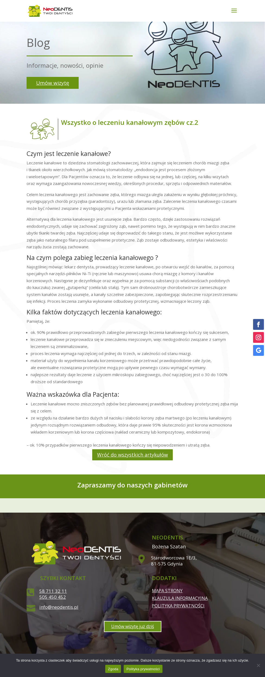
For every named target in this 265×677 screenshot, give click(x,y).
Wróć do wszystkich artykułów (132, 454)
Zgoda (113, 669)
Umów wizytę (52, 82)
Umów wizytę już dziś (132, 626)
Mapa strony (167, 591)
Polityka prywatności (178, 606)
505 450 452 (52, 597)
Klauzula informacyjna (180, 598)
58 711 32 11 (53, 591)
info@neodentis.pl (58, 607)
